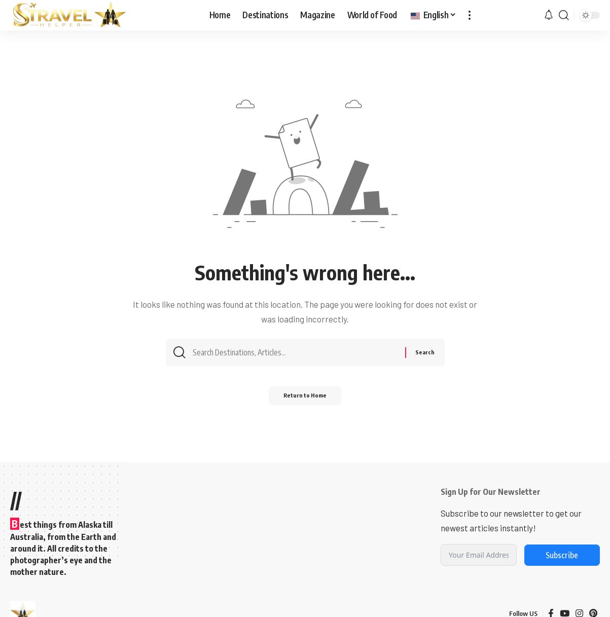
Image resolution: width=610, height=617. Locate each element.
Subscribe (562, 555)
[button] (469, 15)
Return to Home (305, 399)
